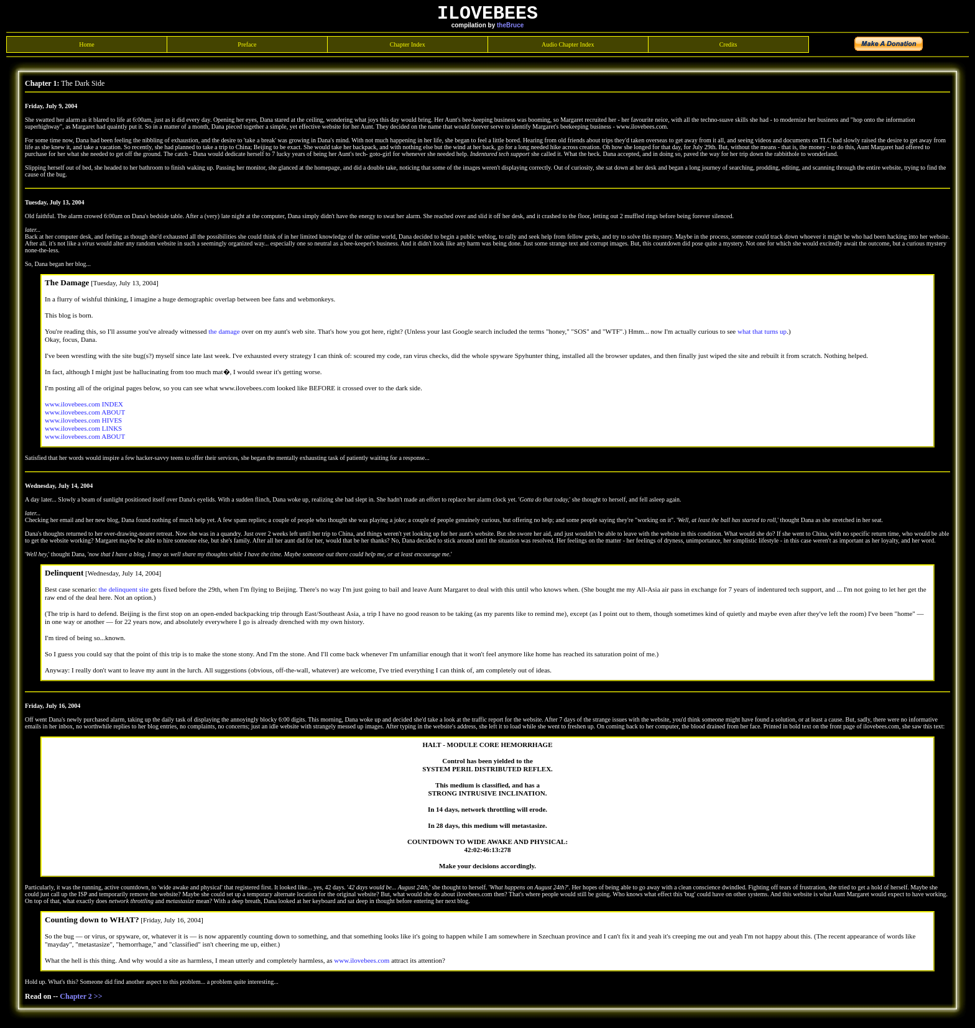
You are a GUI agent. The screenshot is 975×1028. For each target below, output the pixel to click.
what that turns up (762, 332)
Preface (247, 45)
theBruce (510, 25)
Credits (728, 45)
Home (86, 45)
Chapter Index (407, 45)
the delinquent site (123, 590)
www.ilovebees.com (361, 961)
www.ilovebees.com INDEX (84, 404)
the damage (223, 332)
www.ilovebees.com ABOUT (85, 412)
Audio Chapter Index (568, 45)
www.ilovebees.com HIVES (83, 421)
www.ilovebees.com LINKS (83, 429)
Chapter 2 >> (81, 997)
